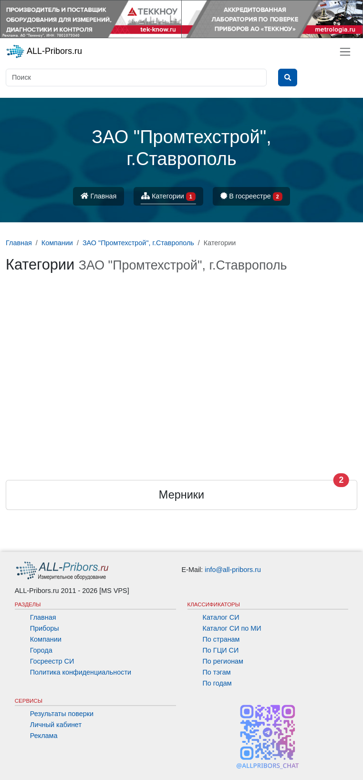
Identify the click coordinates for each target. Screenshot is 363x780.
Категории (168, 196)
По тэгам (217, 672)
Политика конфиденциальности (80, 672)
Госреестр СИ (52, 661)
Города (41, 650)
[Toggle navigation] (345, 51)
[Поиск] (136, 77)
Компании (46, 639)
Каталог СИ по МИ (232, 628)
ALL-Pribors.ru (44, 51)
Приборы (44, 628)
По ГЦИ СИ (221, 650)
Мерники (181, 495)
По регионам (223, 661)
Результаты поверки (61, 714)
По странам (221, 639)
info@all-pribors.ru (233, 569)
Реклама (44, 735)
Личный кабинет (56, 724)
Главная (98, 196)
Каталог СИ (221, 617)
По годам (217, 683)
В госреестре (251, 196)
